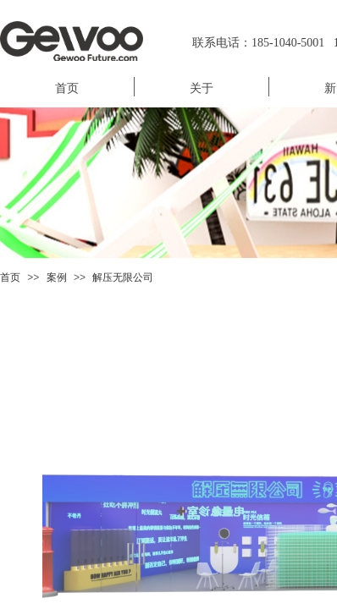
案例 (57, 277)
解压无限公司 (122, 277)
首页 (10, 277)
